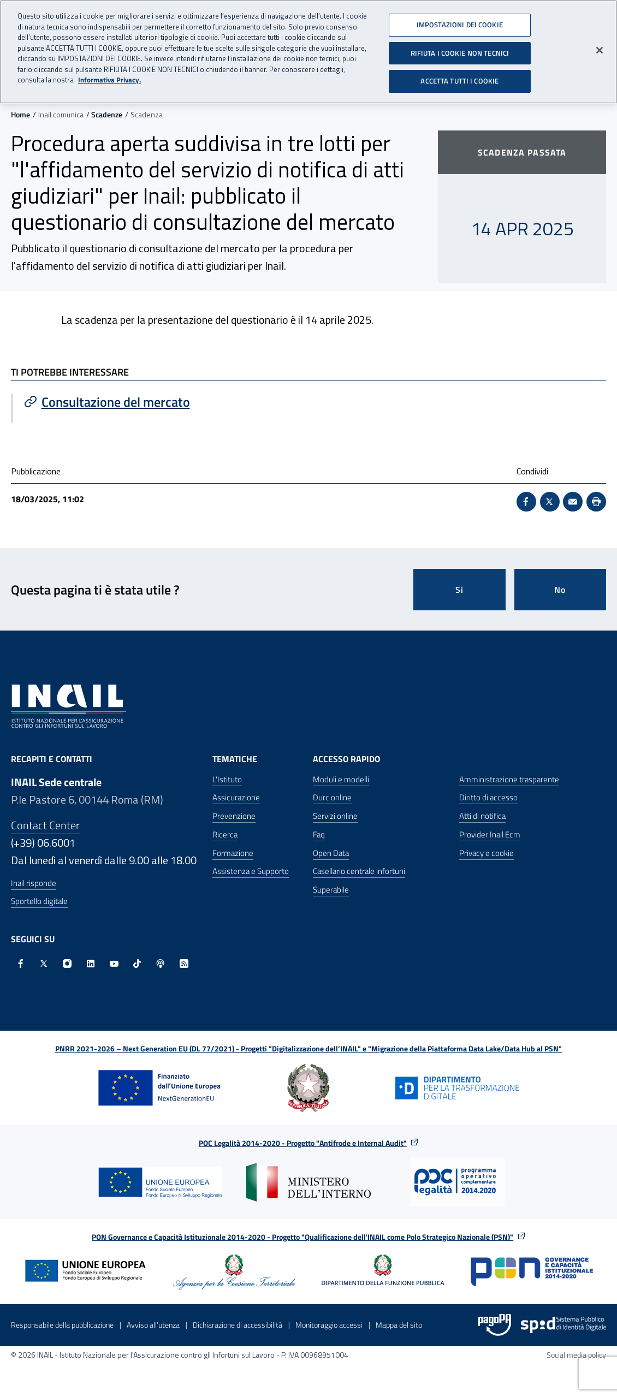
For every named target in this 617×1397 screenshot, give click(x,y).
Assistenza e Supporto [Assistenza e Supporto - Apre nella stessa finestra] (250, 871)
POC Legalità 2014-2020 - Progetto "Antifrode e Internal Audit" (303, 1143)
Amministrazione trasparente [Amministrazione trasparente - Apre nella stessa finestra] (509, 779)
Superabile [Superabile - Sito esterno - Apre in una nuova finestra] (331, 889)
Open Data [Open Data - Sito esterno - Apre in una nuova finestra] (331, 853)
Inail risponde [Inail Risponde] (33, 883)
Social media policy (576, 1354)
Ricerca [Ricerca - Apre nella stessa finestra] (225, 834)
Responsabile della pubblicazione (62, 1324)
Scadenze (106, 114)
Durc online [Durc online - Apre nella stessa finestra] (332, 797)
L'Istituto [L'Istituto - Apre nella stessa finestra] (227, 779)
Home (20, 114)
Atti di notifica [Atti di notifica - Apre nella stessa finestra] (482, 816)
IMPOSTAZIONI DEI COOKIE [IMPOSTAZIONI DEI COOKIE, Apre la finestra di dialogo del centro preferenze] (460, 20)
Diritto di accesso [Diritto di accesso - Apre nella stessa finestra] (488, 797)
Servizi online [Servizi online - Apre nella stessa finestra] (335, 816)
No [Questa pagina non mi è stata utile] (560, 589)
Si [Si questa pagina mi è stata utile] (459, 589)
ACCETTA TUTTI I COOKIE (459, 76)
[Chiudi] (600, 46)
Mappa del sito (399, 1324)
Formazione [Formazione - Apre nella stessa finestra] (232, 853)
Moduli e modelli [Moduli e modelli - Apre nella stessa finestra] (341, 779)
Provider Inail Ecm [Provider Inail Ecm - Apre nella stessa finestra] (489, 834)
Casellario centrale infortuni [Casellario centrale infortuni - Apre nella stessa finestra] (359, 871)
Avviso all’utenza (153, 1324)
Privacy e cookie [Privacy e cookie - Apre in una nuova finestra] (486, 853)
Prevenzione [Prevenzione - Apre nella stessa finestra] (234, 816)
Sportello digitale (39, 901)
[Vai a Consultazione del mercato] (161, 402)
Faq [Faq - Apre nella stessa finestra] (319, 834)
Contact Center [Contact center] (45, 825)
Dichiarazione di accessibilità (237, 1324)
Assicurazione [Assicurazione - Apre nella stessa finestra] (236, 797)
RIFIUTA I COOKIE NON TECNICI (460, 48)
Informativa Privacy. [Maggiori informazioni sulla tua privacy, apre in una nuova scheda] (109, 75)
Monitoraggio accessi (329, 1324)
